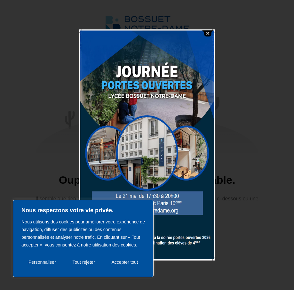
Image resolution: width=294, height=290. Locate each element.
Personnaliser (42, 262)
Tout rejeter (84, 262)
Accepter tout (125, 262)
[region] (83, 238)
